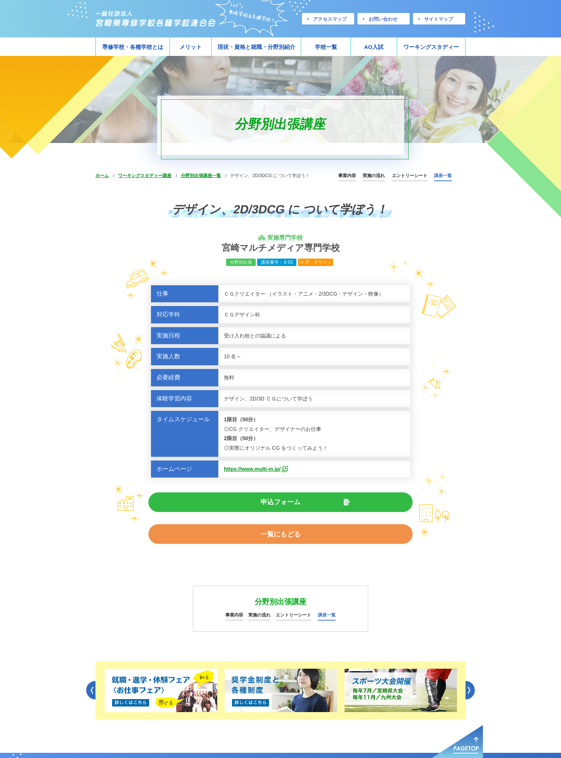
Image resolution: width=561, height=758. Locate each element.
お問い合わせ (383, 19)
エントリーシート (409, 175)
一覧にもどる (339, 503)
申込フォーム (221, 503)
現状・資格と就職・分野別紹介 (256, 47)
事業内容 (347, 175)
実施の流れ (374, 175)
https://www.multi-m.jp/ (252, 469)
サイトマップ (438, 19)
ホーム (102, 175)
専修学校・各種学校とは (132, 47)
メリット (190, 47)
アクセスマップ (330, 19)
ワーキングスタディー (431, 47)
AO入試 (374, 47)
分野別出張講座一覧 (201, 175)
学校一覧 (326, 47)
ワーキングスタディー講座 (144, 175)
